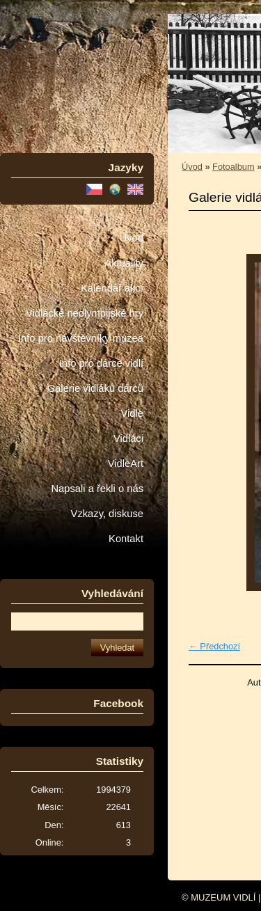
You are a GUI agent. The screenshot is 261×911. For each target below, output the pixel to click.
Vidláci (128, 438)
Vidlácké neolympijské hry (84, 313)
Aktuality (123, 263)
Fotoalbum (233, 166)
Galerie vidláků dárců (95, 388)
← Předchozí (214, 646)
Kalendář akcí (112, 288)
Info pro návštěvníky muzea (80, 338)
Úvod (131, 238)
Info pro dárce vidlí (101, 363)
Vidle (132, 413)
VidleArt (125, 463)
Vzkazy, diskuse (107, 513)
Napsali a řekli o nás (97, 488)
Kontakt (126, 538)
